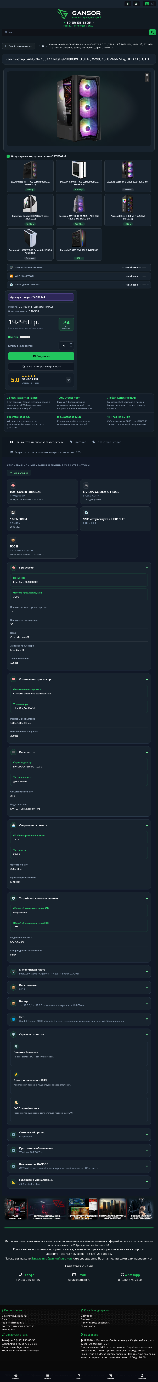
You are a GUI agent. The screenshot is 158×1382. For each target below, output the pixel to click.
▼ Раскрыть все (19, 473)
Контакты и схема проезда (18, 1326)
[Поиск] (79, 1376)
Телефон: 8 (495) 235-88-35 (18, 1340)
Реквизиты (8, 1329)
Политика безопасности (95, 1322)
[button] (79, 22)
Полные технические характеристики (37, 442)
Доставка (86, 1315)
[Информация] (128, 3)
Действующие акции (14, 1315)
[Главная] (16, 1376)
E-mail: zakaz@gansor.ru (16, 1347)
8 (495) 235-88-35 (99, 1253)
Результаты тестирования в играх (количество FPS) (45, 452)
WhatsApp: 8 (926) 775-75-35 (19, 1343)
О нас (5, 1319)
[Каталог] (47, 1376)
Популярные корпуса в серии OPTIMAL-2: (39, 156)
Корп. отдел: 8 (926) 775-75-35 (20, 1350)
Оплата (85, 1319)
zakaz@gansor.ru (79, 1279)
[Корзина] (110, 1376)
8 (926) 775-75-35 (130, 1279)
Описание (78, 442)
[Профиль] (142, 1376)
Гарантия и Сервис (106, 442)
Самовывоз (88, 1326)
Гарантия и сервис (13, 1322)
